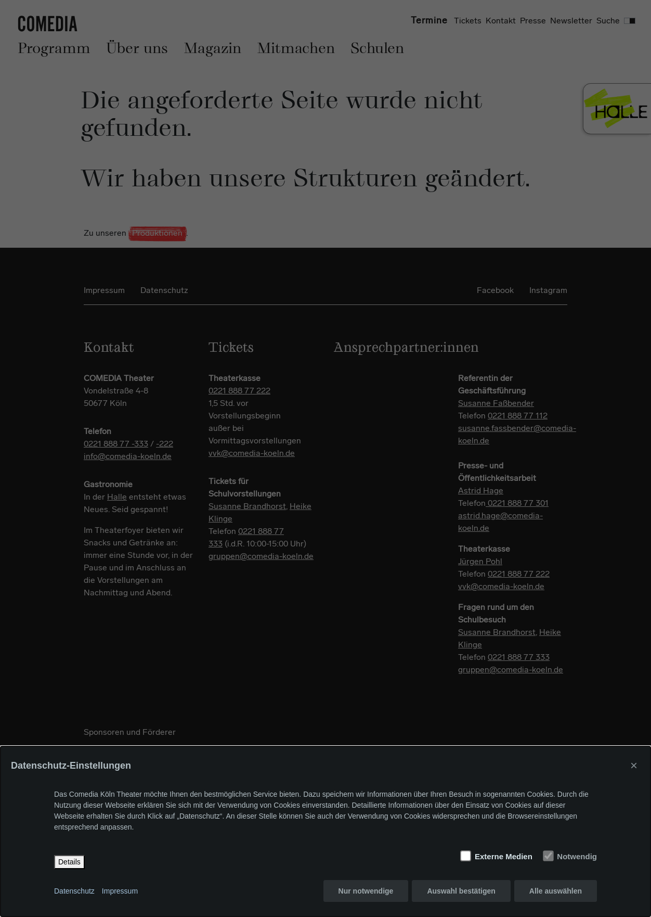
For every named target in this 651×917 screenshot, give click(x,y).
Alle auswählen (555, 891)
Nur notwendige (366, 891)
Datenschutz (74, 891)
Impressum (120, 891)
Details (69, 862)
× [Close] (633, 765)
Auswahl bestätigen (461, 891)
